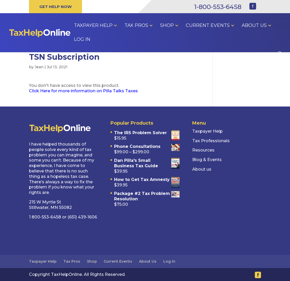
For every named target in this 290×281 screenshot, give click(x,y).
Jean (39, 67)
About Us (254, 26)
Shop (167, 26)
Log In (82, 39)
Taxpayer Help (93, 26)
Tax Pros (136, 26)
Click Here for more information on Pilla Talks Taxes (84, 90)
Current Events (208, 26)
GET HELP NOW (55, 6)
